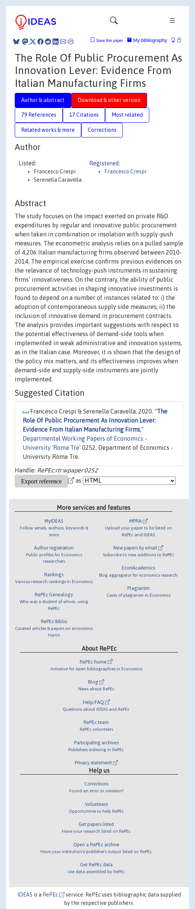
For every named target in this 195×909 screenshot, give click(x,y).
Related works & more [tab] (48, 130)
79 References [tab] (38, 115)
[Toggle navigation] (113, 22)
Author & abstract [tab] (43, 100)
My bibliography (147, 40)
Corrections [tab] (102, 130)
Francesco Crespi (125, 171)
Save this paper (109, 41)
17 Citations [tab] (84, 115)
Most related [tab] (127, 115)
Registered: (104, 163)
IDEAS (24, 895)
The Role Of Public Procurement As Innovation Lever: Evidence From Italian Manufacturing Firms (95, 420)
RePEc (54, 895)
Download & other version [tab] (109, 100)
